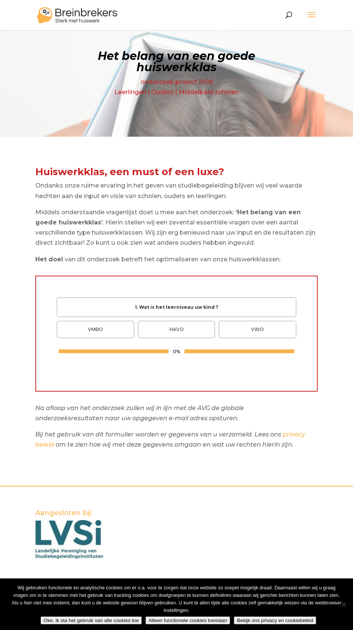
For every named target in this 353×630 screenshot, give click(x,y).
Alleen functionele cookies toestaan (187, 620)
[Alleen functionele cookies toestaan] (343, 604)
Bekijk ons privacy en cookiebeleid (275, 620)
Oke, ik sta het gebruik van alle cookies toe (91, 620)
